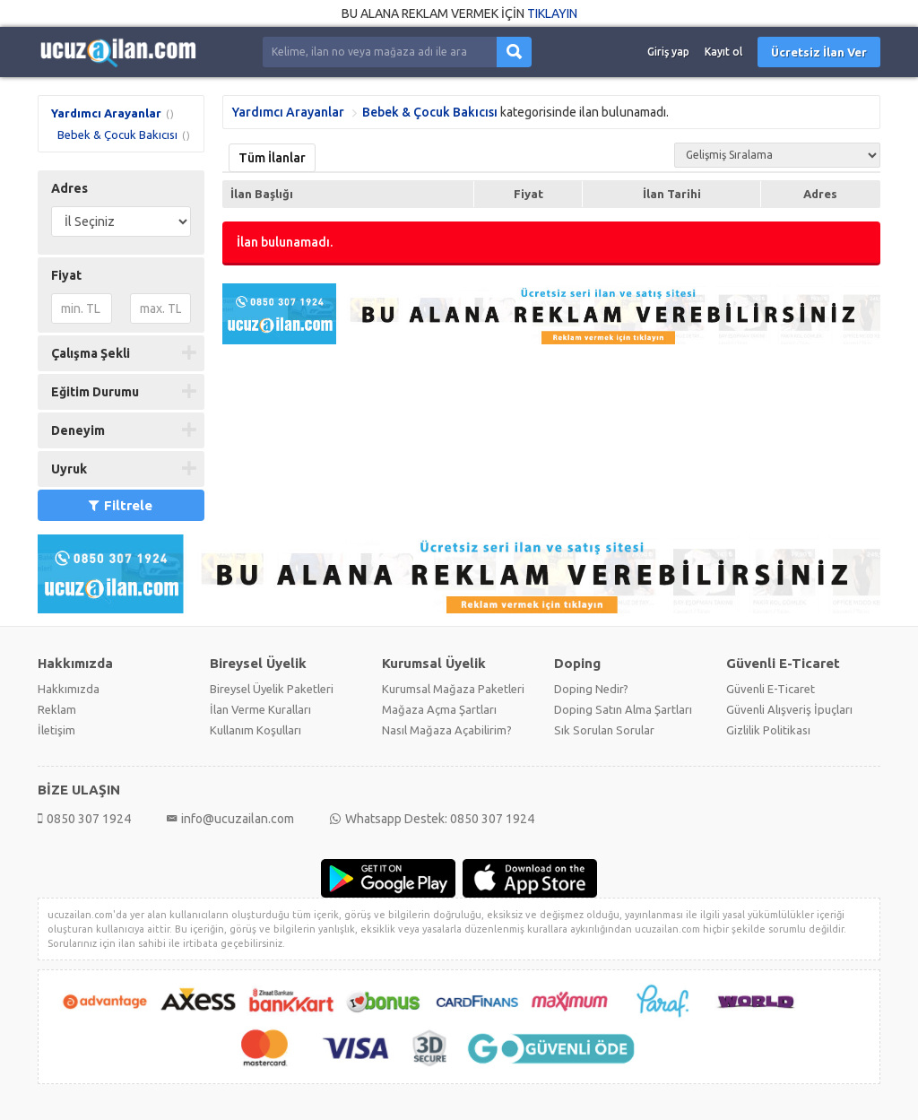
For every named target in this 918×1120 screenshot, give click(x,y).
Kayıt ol (723, 51)
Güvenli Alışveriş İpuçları (789, 709)
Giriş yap (668, 51)
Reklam (57, 709)
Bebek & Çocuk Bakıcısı (117, 134)
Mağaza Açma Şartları (439, 709)
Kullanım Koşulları (255, 730)
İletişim (56, 730)
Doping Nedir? (591, 688)
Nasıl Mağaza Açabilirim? (447, 730)
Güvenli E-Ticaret (770, 688)
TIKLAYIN (552, 13)
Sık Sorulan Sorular (604, 730)
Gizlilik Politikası (768, 730)
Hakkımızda (69, 688)
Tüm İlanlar (272, 158)
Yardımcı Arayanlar (106, 113)
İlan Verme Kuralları (260, 709)
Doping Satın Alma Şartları (623, 709)
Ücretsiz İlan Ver (819, 52)
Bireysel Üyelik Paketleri (271, 688)
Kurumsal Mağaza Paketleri (453, 688)
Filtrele (120, 505)
